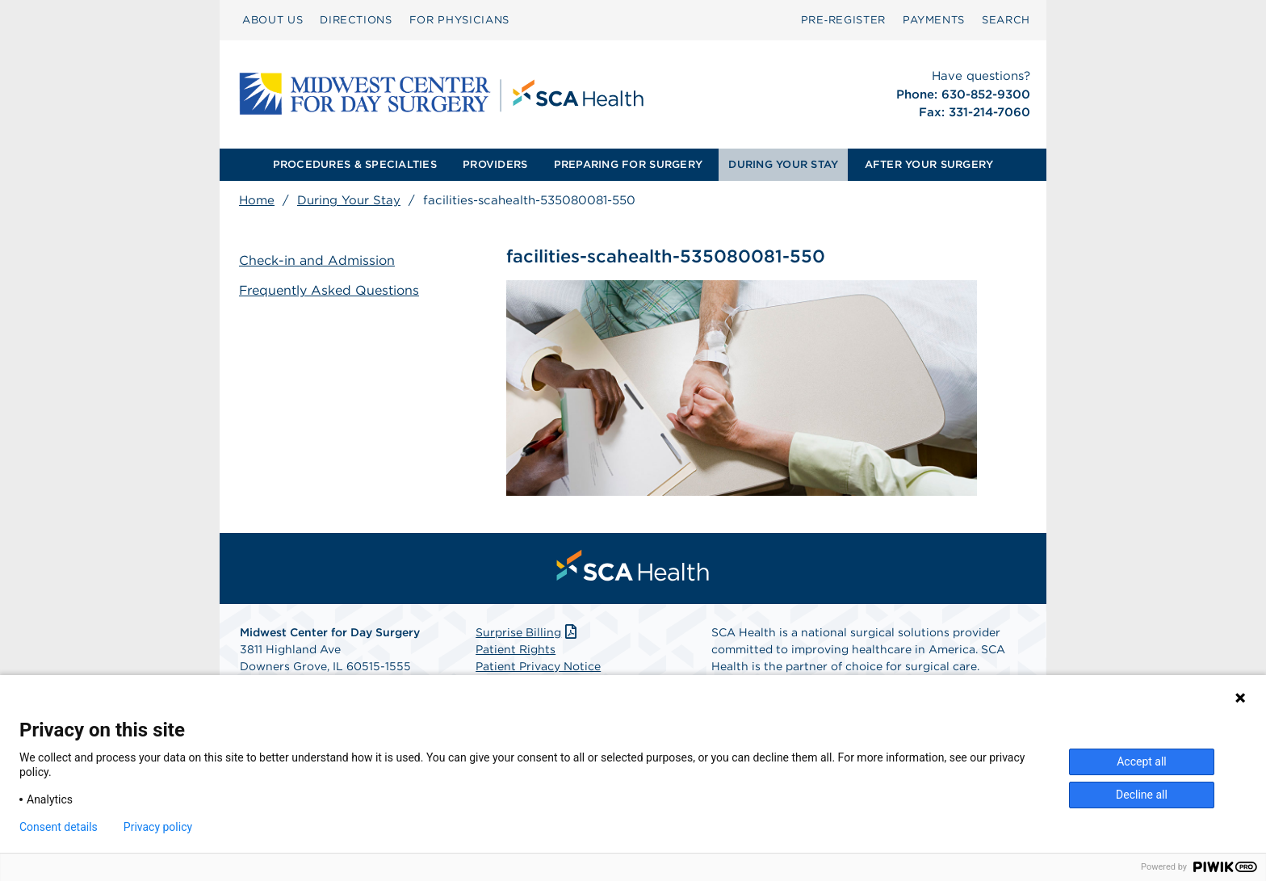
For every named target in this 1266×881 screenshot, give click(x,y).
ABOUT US (272, 20)
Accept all (1142, 761)
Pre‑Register (843, 20)
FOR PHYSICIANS (459, 20)
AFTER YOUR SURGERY (929, 164)
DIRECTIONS (356, 20)
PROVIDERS (495, 164)
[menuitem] (272, 20)
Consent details (58, 826)
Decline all (1141, 794)
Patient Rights (515, 649)
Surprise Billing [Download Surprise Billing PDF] (528, 632)
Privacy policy (158, 826)
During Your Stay (348, 200)
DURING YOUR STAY (783, 164)
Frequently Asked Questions (329, 290)
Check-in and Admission (317, 260)
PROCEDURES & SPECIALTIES (355, 164)
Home (257, 200)
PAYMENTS (934, 20)
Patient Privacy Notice (538, 666)
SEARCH (1006, 20)
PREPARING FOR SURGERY (628, 164)
